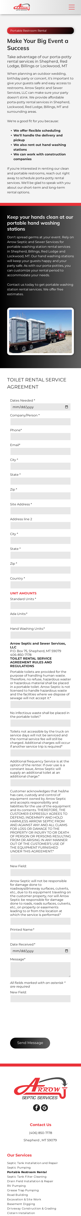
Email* (15, 445)
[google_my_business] (44, 1078)
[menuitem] (40, 1133)
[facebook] (36, 1078)
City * (14, 460)
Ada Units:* (18, 614)
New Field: (18, 866)
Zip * (13, 489)
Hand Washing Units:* (27, 629)
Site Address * (21, 504)
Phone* (16, 430)
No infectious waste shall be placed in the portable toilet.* (40, 715)
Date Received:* (22, 944)
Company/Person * (25, 415)
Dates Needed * (22, 400)
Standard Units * (23, 599)
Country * (17, 578)
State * (15, 475)
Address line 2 (21, 519)
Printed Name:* (22, 929)
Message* (17, 959)
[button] (72, 7)
